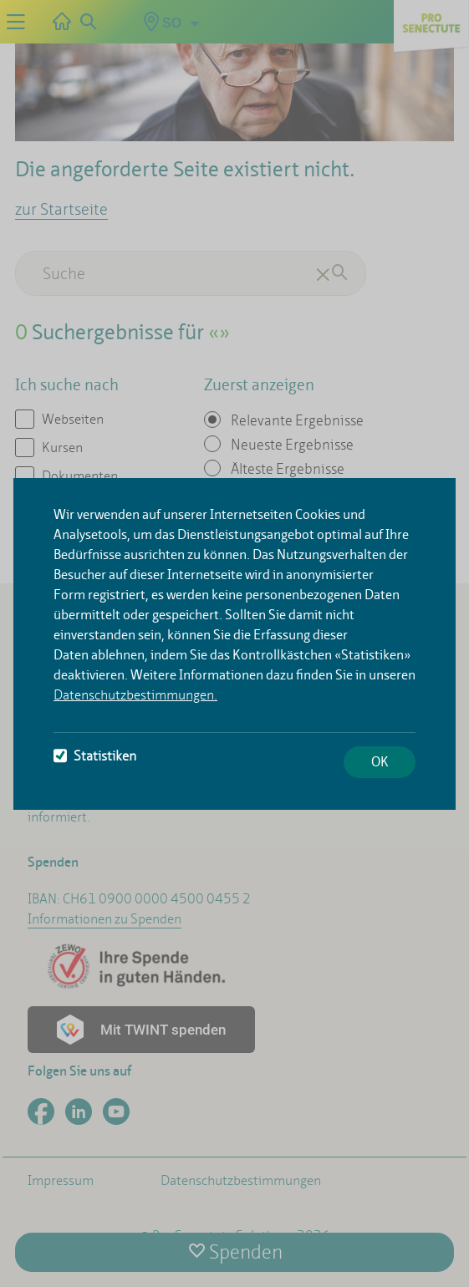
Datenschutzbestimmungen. (135, 695)
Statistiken (95, 756)
